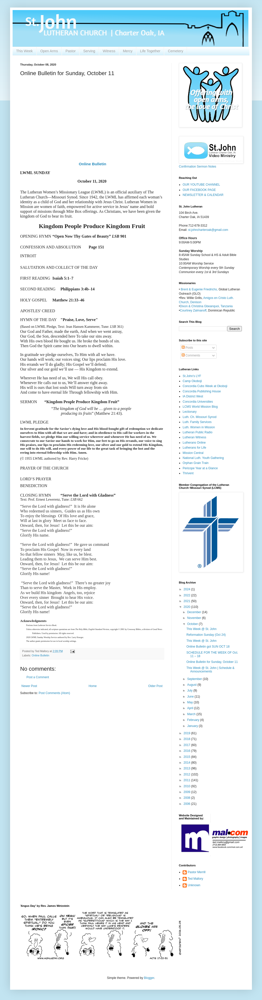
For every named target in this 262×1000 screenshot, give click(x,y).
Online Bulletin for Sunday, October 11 (212, 662)
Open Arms (49, 51)
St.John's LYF (192, 376)
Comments (191, 355)
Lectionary (189, 411)
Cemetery (175, 51)
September (195, 679)
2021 (187, 601)
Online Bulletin (92, 164)
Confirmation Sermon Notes (197, 166)
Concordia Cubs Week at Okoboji (205, 386)
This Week (24, 51)
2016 (187, 751)
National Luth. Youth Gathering (203, 458)
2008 (187, 798)
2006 (187, 804)
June (190, 696)
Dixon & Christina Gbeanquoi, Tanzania (206, 306)
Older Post (155, 686)
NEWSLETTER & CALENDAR (203, 195)
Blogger (149, 978)
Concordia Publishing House (202, 391)
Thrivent (188, 473)
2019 (187, 733)
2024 (187, 589)
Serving (89, 51)
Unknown (194, 885)
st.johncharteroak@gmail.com (208, 230)
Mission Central (193, 453)
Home (93, 686)
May (190, 702)
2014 (187, 762)
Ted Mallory (195, 878)
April (190, 708)
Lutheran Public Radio (197, 432)
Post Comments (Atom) (54, 693)
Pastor (71, 51)
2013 (187, 768)
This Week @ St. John (201, 629)
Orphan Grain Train (196, 463)
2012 (187, 774)
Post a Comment (37, 677)
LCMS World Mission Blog (200, 406)
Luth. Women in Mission (199, 427)
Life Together (150, 51)
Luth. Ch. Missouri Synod (199, 417)
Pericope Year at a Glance (200, 468)
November (194, 618)
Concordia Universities (198, 401)
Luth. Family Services (197, 422)
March (191, 714)
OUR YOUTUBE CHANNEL (201, 184)
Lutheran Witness (194, 437)
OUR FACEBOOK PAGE (199, 190)
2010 (187, 786)
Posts (187, 347)
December (194, 612)
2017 (187, 745)
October (193, 624)
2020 (187, 607)
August (192, 685)
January (193, 726)
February (193, 720)
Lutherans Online (194, 442)
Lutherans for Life (194, 447)
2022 (187, 595)
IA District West (193, 396)
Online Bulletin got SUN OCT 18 (208, 646)
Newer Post (29, 686)
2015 (187, 757)
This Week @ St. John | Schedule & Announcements (210, 669)
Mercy (128, 51)
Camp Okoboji (192, 381)
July (190, 690)
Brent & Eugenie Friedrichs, (200, 289)
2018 (187, 739)
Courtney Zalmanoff (193, 310)
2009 (187, 792)
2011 (187, 780)
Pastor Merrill (197, 872)
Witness (109, 51)
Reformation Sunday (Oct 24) (206, 635)
